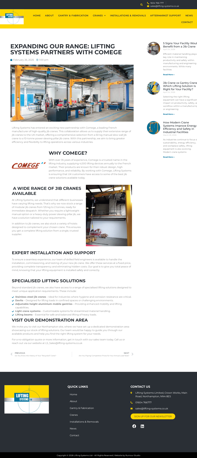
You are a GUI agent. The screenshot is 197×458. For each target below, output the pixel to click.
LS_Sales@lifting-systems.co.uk (63, 343)
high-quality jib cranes (45, 131)
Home (37, 15)
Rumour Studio (132, 455)
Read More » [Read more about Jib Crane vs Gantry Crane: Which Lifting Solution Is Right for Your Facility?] (168, 114)
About (49, 15)
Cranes (99, 15)
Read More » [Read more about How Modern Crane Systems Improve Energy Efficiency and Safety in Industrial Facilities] (168, 157)
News (189, 15)
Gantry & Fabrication (73, 15)
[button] (99, 15)
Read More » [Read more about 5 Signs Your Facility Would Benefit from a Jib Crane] (168, 74)
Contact (187, 22)
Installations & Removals (128, 15)
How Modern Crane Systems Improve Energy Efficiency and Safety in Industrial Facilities (180, 127)
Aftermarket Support (165, 15)
